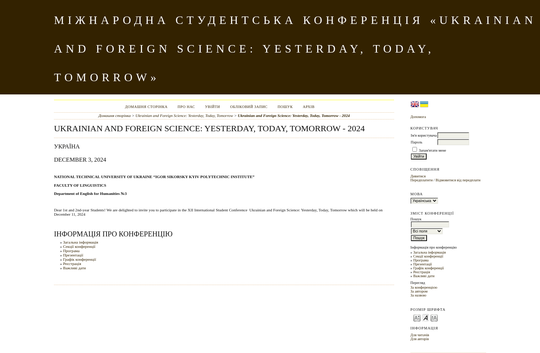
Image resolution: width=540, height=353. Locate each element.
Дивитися (418, 176)
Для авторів (420, 339)
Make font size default (425, 317)
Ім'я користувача (424, 135)
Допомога (418, 117)
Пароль (416, 142)
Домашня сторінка (146, 107)
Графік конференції (428, 268)
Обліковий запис (248, 107)
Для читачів (420, 335)
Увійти (212, 107)
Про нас (186, 107)
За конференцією (424, 287)
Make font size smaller (417, 317)
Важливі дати (424, 276)
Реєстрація (421, 272)
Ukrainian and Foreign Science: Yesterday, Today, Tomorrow (184, 115)
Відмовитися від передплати (458, 180)
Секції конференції (428, 256)
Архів (309, 107)
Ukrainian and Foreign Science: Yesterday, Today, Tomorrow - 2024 (294, 115)
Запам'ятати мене (432, 150)
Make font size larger (434, 317)
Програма (420, 260)
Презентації (422, 264)
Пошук (285, 107)
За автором (419, 291)
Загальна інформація (429, 252)
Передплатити (422, 180)
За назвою (419, 295)
